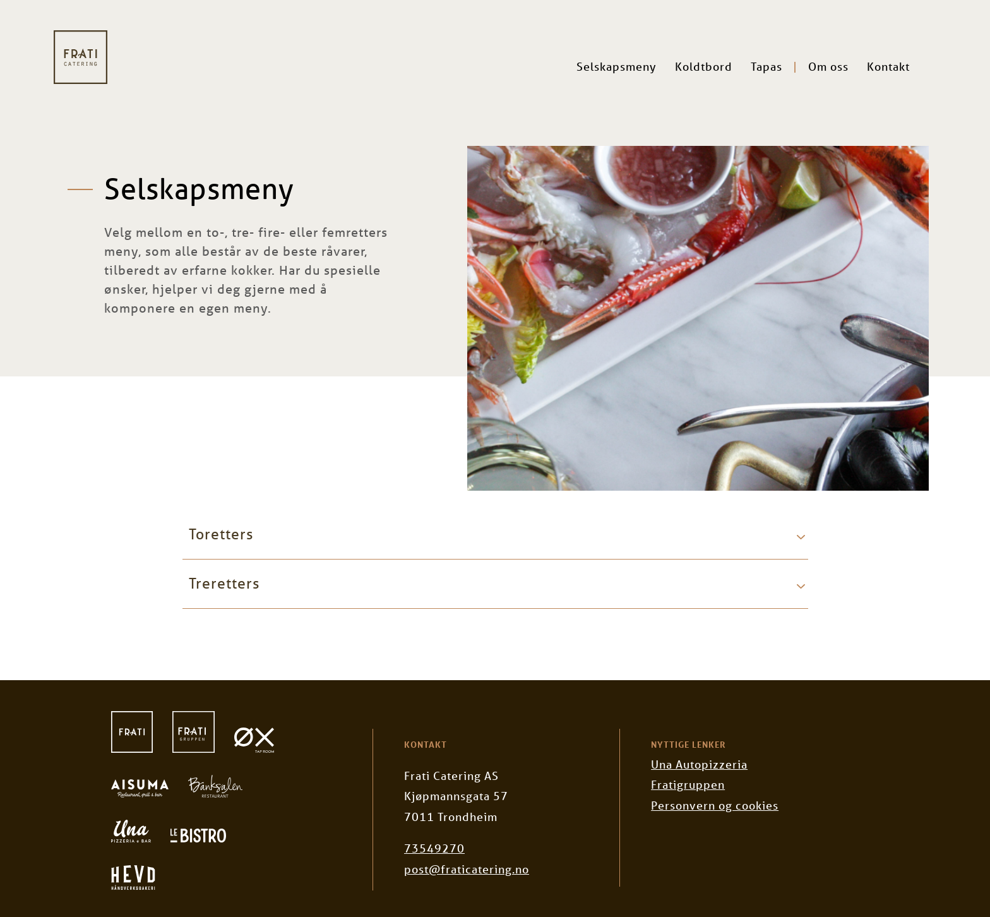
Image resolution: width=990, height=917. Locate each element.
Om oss (828, 66)
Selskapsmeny (616, 66)
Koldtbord (703, 66)
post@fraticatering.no (466, 869)
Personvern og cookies (714, 805)
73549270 (434, 848)
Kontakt (888, 66)
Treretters (224, 583)
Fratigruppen (688, 784)
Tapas (766, 66)
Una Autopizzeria (699, 764)
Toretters (221, 534)
